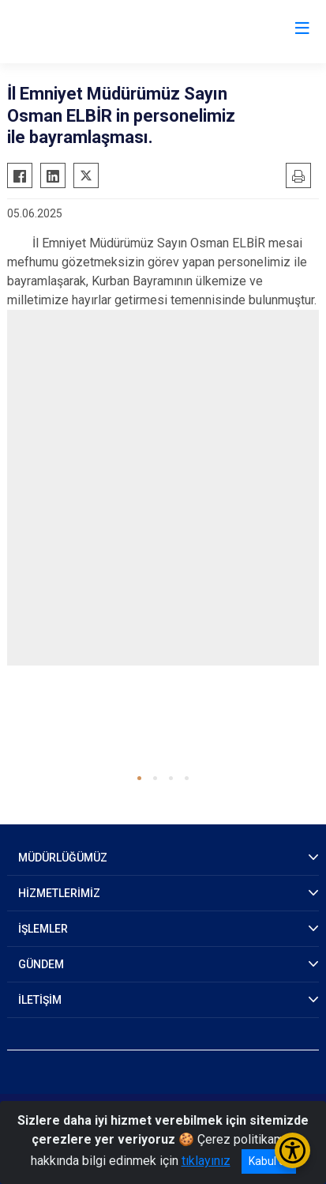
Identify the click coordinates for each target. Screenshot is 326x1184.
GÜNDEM (41, 964)
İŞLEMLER (43, 928)
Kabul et (269, 1161)
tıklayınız (206, 1160)
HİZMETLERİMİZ (59, 893)
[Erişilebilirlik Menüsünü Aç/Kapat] (292, 1150)
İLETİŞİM (40, 1000)
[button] (139, 778)
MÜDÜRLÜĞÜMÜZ (62, 857)
